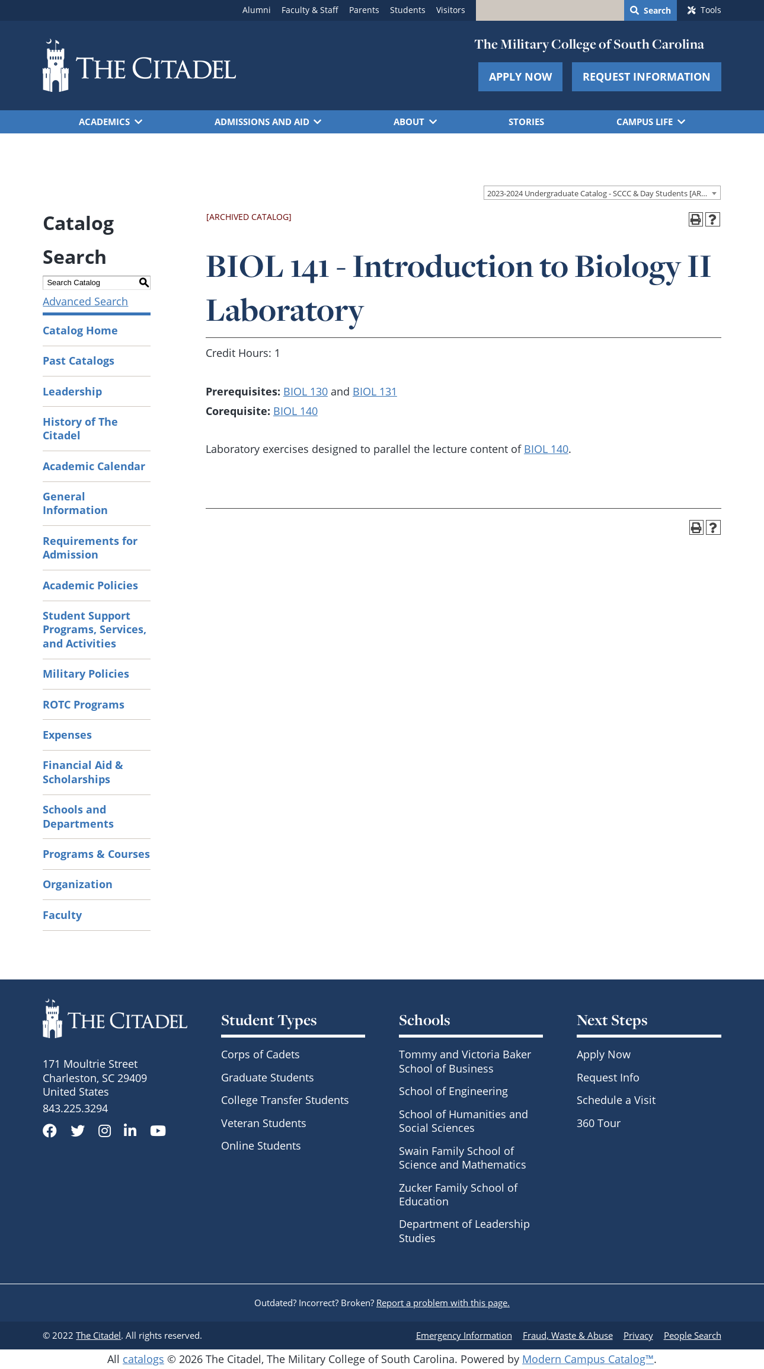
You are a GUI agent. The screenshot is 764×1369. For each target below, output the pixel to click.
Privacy (638, 1335)
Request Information (647, 76)
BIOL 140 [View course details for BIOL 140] (295, 411)
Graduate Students (267, 1077)
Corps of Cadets (260, 1054)
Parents (364, 10)
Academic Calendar (94, 466)
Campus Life (644, 121)
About (409, 121)
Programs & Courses (96, 854)
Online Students (261, 1145)
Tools (711, 10)
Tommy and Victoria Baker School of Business (465, 1061)
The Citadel (98, 1335)
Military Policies (86, 673)
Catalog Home (80, 330)
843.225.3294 (75, 1108)
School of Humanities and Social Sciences (463, 1121)
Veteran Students (263, 1123)
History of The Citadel (80, 428)
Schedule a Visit (616, 1100)
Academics (104, 121)
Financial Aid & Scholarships (83, 772)
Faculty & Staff (310, 10)
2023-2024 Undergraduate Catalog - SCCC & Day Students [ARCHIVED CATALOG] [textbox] (603, 193)
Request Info (608, 1077)
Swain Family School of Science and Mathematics (462, 1158)
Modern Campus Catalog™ (588, 1359)
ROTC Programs (83, 704)
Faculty (62, 915)
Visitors (450, 10)
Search (657, 10)
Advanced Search (85, 301)
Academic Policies (90, 585)
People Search (692, 1335)
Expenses (67, 734)
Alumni (256, 10)
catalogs (143, 1359)
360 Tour (599, 1123)
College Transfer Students (285, 1100)
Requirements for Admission (90, 547)
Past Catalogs (78, 360)
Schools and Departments (78, 816)
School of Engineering (453, 1091)
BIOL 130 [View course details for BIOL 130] (305, 391)
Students (408, 10)
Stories (526, 121)
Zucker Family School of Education (458, 1194)
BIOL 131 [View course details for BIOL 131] (375, 391)
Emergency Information (464, 1335)
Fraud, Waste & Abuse (568, 1335)
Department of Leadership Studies (464, 1230)
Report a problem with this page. (443, 1303)
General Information (75, 503)
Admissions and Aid (262, 121)
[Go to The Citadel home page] (139, 65)
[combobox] (602, 193)
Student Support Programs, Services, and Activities (94, 629)
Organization (78, 884)
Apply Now (520, 76)
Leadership (72, 391)
